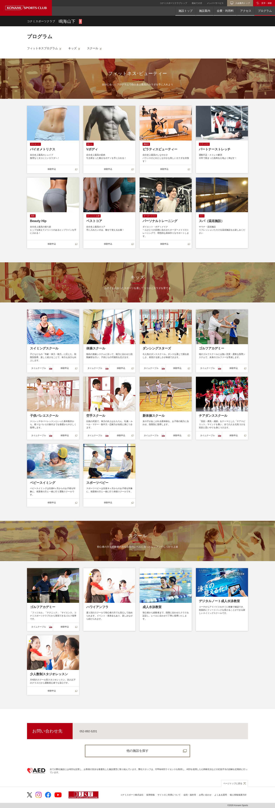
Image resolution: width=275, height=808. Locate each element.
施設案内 (204, 10)
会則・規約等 (189, 795)
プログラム (265, 10)
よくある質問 (220, 795)
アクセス (245, 10)
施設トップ (186, 10)
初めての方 (197, 3)
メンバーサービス (215, 3)
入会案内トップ (242, 3)
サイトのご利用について (169, 795)
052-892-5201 (88, 731)
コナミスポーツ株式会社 (131, 795)
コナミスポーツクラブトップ (173, 3)
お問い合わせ (205, 795)
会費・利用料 (225, 10)
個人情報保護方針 (238, 795)
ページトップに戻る (232, 783)
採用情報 (150, 795)
